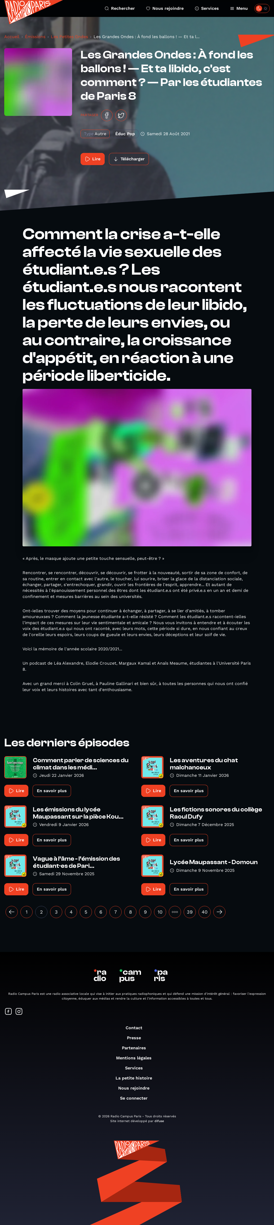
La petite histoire (136, 1078)
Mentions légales (136, 1057)
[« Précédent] (11, 912)
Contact (137, 1027)
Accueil (11, 36)
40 (204, 912)
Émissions (35, 36)
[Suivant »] (219, 912)
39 (190, 912)
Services (207, 8)
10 (160, 912)
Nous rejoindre (165, 8)
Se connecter (136, 1098)
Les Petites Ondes (69, 36)
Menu (239, 8)
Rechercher (120, 8)
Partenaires (136, 1047)
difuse (159, 1121)
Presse (136, 1037)
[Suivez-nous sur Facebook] (8, 1012)
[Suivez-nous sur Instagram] (19, 1012)
